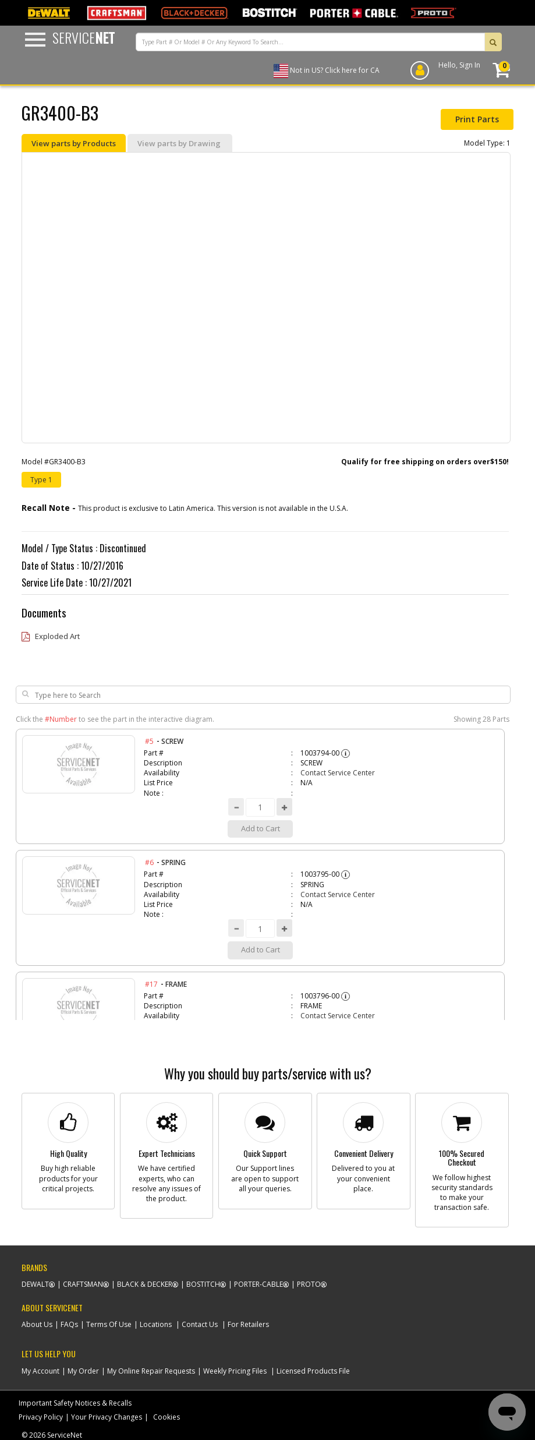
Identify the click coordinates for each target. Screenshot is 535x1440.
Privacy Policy (41, 1417)
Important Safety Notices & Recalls (75, 1403)
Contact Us (200, 1324)
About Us (37, 1324)
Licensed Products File (313, 1371)
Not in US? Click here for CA (335, 70)
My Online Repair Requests (151, 1371)
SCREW (172, 741)
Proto (309, 1284)
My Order (83, 1371)
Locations (156, 1324)
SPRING (173, 862)
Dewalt (35, 1284)
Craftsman (83, 1284)
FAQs (69, 1324)
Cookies (166, 1417)
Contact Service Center (337, 773)
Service (83, 37)
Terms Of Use (109, 1324)
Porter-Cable (258, 1284)
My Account (40, 1371)
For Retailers (248, 1324)
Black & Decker (144, 1284)
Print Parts (477, 119)
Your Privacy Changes (106, 1417)
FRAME (176, 984)
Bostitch (203, 1284)
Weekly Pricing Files (235, 1371)
